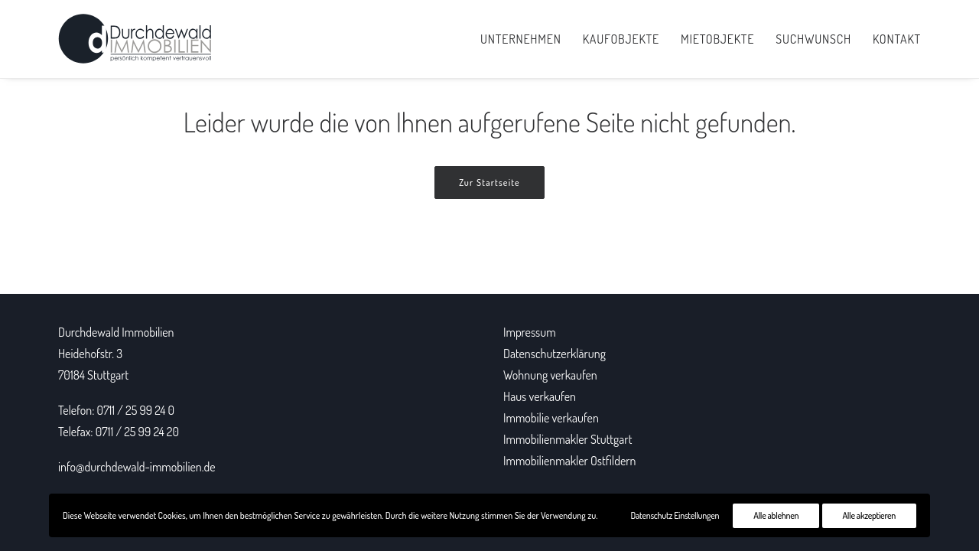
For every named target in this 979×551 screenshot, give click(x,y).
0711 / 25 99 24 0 (136, 410)
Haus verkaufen (539, 396)
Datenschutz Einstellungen (675, 515)
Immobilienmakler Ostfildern (569, 460)
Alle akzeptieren (869, 515)
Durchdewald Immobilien (116, 332)
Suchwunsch (813, 39)
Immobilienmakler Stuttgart (567, 439)
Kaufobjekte (621, 39)
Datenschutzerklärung (554, 353)
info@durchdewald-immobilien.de (137, 466)
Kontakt (897, 39)
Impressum (529, 332)
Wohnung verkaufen (550, 375)
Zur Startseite (489, 182)
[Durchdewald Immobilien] (135, 39)
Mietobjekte (717, 39)
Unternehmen (520, 39)
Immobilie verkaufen (551, 417)
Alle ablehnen (775, 515)
